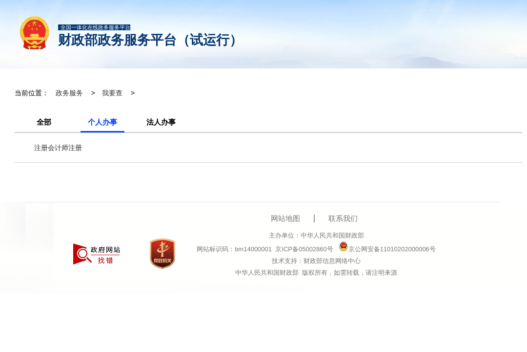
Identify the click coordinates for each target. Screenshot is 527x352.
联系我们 (343, 218)
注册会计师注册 (58, 148)
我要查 (112, 93)
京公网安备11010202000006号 (387, 249)
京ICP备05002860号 (304, 249)
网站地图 (285, 218)
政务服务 (69, 93)
